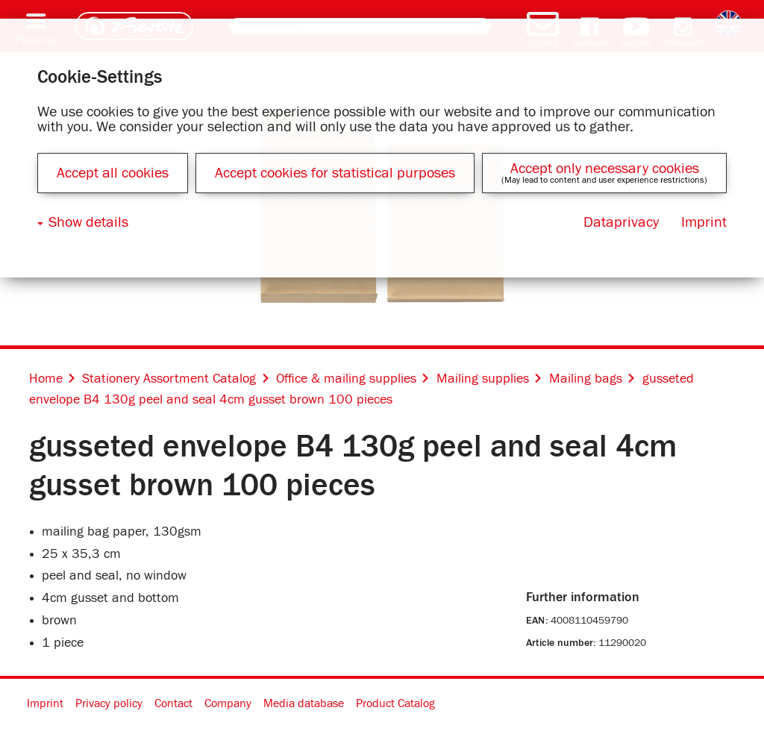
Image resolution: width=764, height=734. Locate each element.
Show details (88, 222)
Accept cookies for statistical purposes (335, 173)
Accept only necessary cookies (604, 168)
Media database (303, 703)
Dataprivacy (621, 222)
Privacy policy (109, 703)
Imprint (45, 703)
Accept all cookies (113, 173)
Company (227, 703)
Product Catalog (395, 703)
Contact (173, 703)
